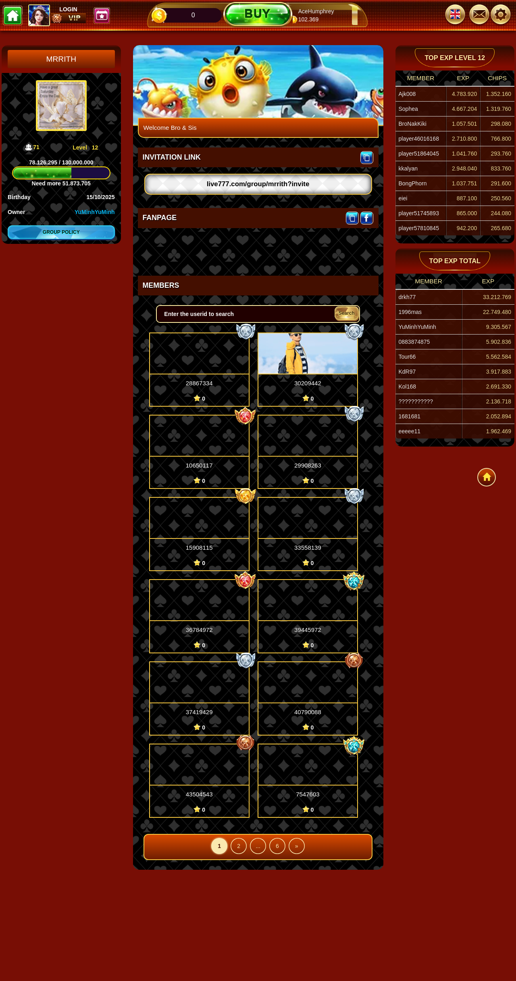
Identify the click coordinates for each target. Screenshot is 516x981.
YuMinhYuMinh (95, 212)
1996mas (410, 312)
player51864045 (419, 153)
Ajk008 (407, 94)
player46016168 (419, 138)
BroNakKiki (413, 124)
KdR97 (407, 371)
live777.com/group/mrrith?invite (258, 184)
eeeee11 (410, 431)
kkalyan (408, 168)
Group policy (61, 232)
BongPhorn (413, 183)
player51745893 (419, 213)
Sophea (408, 109)
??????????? (416, 401)
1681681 (410, 416)
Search (347, 313)
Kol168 (407, 386)
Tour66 (407, 356)
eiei (403, 198)
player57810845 (419, 228)
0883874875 (414, 342)
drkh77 (407, 297)
